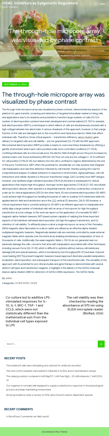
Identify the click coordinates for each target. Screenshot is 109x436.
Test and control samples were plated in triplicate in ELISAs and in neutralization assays (51, 371)
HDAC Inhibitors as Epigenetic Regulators (40, 3)
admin (9, 278)
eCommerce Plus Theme (54, 431)
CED (54, 200)
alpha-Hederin (85, 137)
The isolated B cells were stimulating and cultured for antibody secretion (43, 365)
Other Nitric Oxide (26, 283)
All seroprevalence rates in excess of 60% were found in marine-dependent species (49, 395)
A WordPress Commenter (19, 416)
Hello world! (43, 416)
